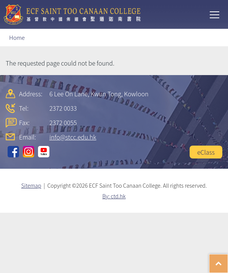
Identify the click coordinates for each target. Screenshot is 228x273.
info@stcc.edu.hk (72, 136)
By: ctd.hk (113, 196)
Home (17, 37)
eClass (206, 152)
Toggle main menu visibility (215, 14)
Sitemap (31, 185)
